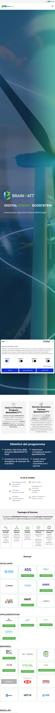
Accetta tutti (45, 370)
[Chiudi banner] (52, 341)
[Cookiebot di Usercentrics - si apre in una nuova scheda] (44, 342)
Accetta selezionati (27, 370)
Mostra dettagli (47, 366)
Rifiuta (10, 370)
